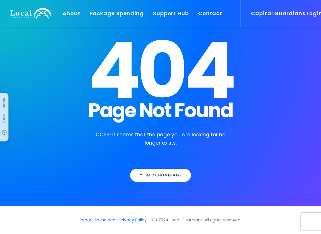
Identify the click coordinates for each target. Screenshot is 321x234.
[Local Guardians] (30, 13)
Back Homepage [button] (160, 175)
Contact (210, 13)
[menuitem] (71, 13)
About (71, 13)
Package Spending (117, 13)
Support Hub (171, 13)
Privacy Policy (133, 220)
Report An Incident (98, 220)
